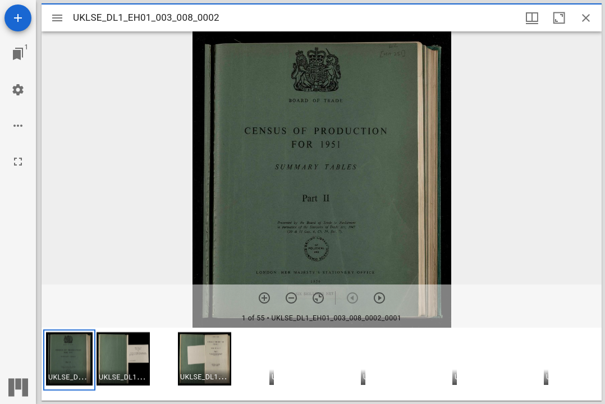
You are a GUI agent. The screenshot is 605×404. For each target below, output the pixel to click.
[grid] (322, 364)
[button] (69, 360)
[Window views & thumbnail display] (532, 17)
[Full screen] (17, 161)
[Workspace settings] (17, 89)
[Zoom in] (264, 297)
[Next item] (379, 297)
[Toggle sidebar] (57, 17)
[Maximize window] (559, 17)
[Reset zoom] (318, 297)
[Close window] (585, 17)
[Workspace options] (17, 125)
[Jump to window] (17, 53)
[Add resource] (17, 17)
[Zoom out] (291, 297)
